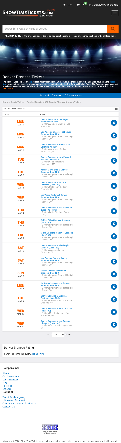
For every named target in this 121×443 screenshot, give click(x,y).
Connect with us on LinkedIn (19, 381)
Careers (6, 366)
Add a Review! (38, 331)
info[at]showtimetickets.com (104, 5)
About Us (7, 351)
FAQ (4, 360)
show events (59, 312)
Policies (7, 363)
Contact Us (8, 384)
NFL (30, 82)
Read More (7, 88)
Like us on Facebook (14, 378)
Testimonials (10, 357)
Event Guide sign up (13, 375)
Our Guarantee (10, 354)
